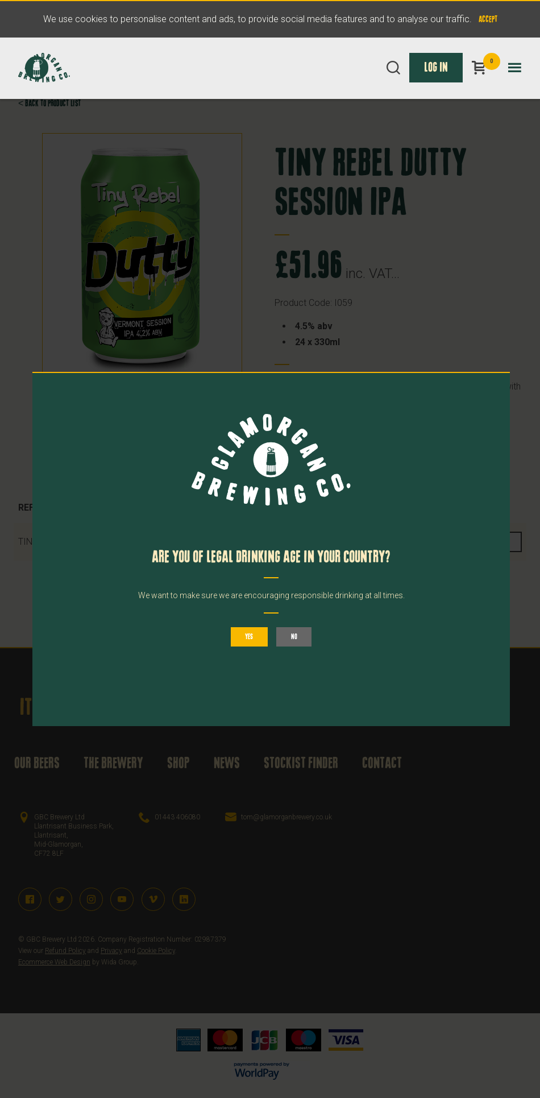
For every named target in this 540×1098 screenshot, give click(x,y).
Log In (436, 81)
